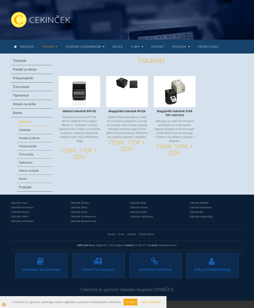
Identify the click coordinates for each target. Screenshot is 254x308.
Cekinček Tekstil (20, 216)
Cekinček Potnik (138, 207)
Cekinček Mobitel (199, 203)
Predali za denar (25, 69)
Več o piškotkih (151, 302)
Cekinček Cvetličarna (141, 216)
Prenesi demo (208, 47)
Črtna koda (21, 87)
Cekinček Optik (138, 212)
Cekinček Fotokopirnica (83, 216)
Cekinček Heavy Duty (201, 216)
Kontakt (157, 47)
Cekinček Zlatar (78, 207)
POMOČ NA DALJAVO (98, 270)
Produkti (27, 47)
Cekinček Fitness (20, 212)
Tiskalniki (19, 60)
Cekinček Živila (138, 203)
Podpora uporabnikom (83, 47)
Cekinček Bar (197, 212)
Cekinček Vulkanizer (201, 207)
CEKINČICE (163, 289)
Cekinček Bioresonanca (83, 221)
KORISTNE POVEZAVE (155, 270)
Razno (17, 113)
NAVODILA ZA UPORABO (41, 270)
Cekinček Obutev (79, 203)
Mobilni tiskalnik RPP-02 (79, 111)
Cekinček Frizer (19, 203)
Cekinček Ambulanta (22, 221)
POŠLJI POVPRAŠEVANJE (212, 270)
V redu (130, 302)
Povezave (179, 47)
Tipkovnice (21, 95)
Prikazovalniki (23, 78)
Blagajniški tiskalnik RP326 (127, 111)
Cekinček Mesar (79, 212)
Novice (118, 47)
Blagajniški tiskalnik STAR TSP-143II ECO (174, 113)
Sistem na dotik (24, 104)
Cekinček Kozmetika (22, 207)
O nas (135, 47)
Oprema (48, 47)
